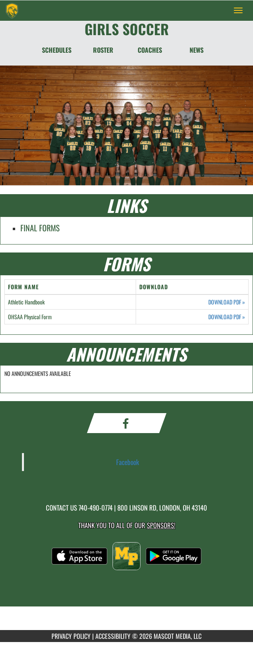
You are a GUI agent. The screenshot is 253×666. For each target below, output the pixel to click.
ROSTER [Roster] (103, 50)
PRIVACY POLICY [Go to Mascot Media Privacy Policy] (71, 636)
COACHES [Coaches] (150, 50)
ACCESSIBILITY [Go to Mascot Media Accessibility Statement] (112, 636)
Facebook (127, 462)
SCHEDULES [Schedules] (56, 50)
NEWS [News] (197, 50)
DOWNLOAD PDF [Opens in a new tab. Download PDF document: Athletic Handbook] (226, 302)
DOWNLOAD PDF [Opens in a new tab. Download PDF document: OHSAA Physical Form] (226, 317)
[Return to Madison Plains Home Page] (12, 10)
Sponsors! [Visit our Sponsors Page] (161, 525)
